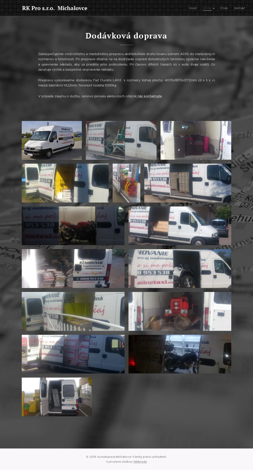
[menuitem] (193, 8)
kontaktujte (153, 96)
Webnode (140, 461)
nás (140, 96)
